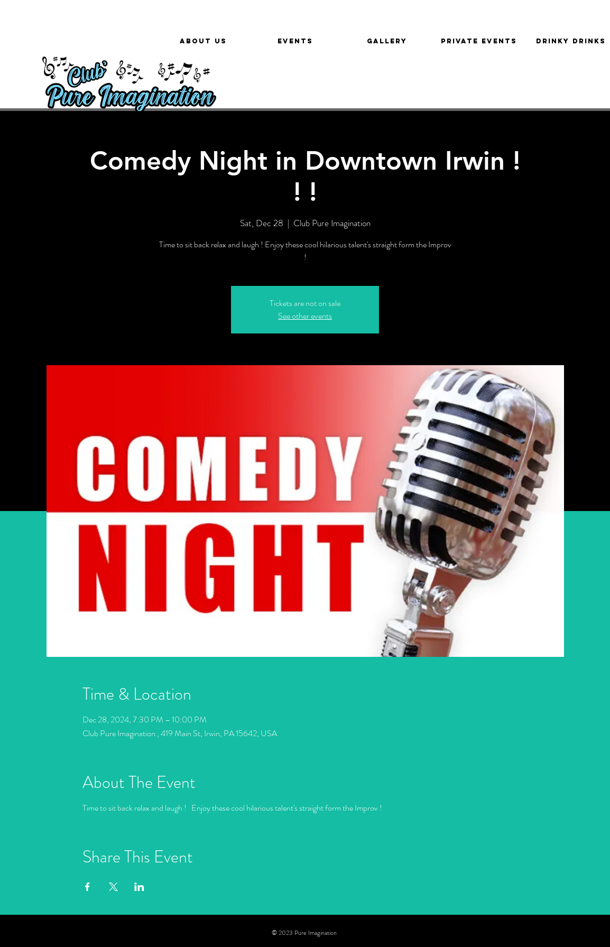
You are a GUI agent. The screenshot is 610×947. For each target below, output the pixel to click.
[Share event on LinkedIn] (139, 887)
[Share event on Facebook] (87, 887)
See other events (305, 316)
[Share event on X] (113, 887)
